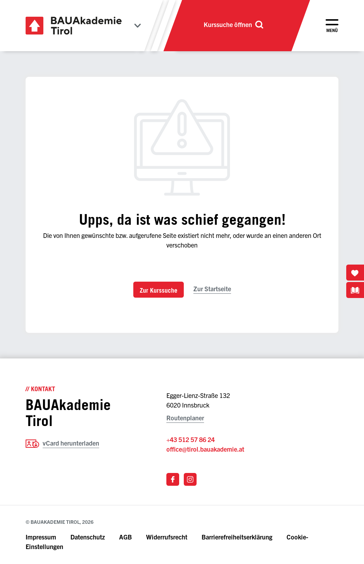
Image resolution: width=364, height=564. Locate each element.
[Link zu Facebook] (172, 479)
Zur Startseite (212, 288)
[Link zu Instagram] (190, 479)
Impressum (41, 537)
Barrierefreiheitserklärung (238, 537)
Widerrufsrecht (166, 537)
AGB (125, 537)
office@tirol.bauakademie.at (205, 449)
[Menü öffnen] (332, 25)
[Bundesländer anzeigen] (137, 25)
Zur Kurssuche (158, 290)
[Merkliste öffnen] (355, 273)
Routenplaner (185, 418)
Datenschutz (87, 537)
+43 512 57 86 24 (190, 439)
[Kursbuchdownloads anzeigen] (355, 290)
